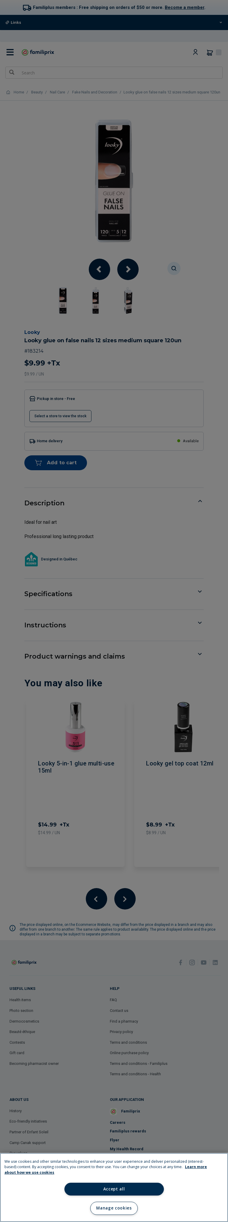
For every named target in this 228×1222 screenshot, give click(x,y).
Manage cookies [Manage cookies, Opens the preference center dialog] (114, 1208)
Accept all (114, 1189)
